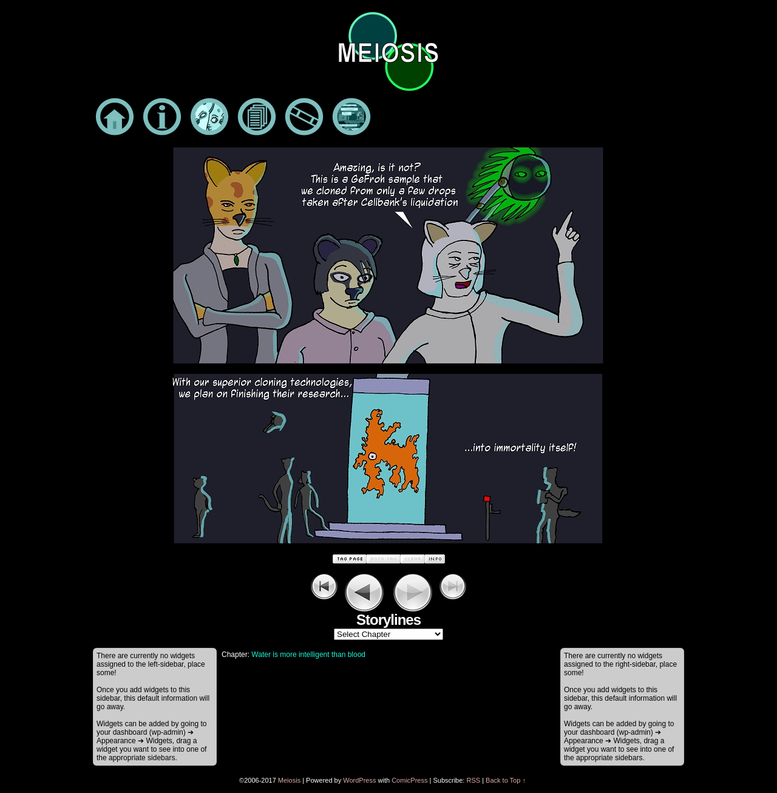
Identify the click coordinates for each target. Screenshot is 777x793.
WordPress (359, 780)
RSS (473, 780)
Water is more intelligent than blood (308, 654)
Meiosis (289, 780)
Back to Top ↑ (506, 780)
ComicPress (409, 780)
